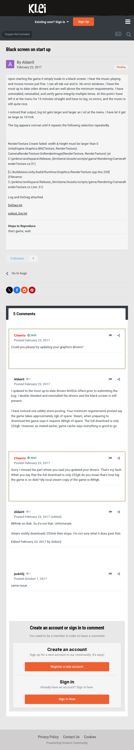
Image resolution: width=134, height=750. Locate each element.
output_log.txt (17, 213)
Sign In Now (67, 699)
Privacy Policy (48, 737)
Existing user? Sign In (52, 22)
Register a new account (67, 666)
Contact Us (71, 737)
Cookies (90, 737)
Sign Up (83, 21)
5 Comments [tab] (24, 314)
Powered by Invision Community (67, 743)
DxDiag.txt (15, 205)
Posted (32, 340)
